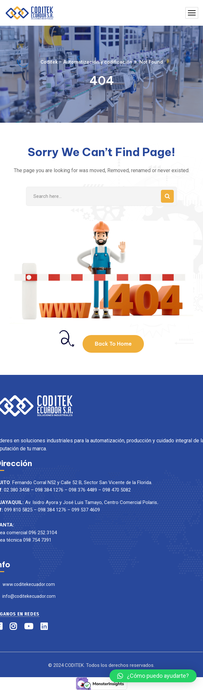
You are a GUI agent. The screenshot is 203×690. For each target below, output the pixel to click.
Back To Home (113, 344)
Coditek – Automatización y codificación (86, 62)
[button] (153, 675)
